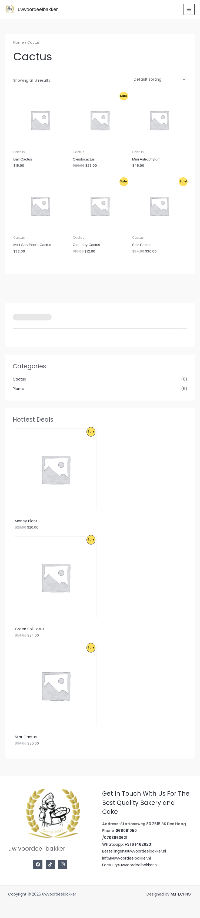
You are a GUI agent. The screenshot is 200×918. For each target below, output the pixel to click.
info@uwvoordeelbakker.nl (126, 858)
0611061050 (126, 830)
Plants (18, 388)
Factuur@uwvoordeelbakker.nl (130, 865)
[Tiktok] (50, 864)
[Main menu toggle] (189, 9)
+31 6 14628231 (138, 844)
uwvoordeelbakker (38, 9)
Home (18, 42)
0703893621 (115, 837)
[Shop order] (158, 79)
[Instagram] (62, 864)
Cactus (19, 379)
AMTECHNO (181, 894)
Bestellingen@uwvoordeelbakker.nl (134, 851)
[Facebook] (37, 864)
